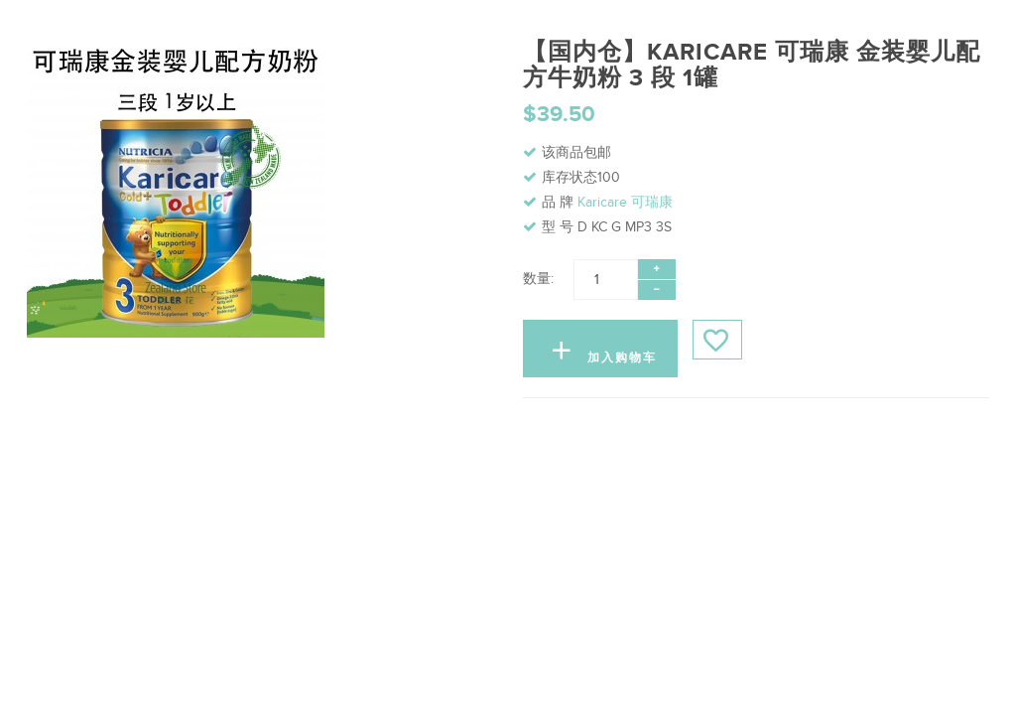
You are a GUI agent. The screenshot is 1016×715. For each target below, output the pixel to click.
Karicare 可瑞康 (625, 202)
